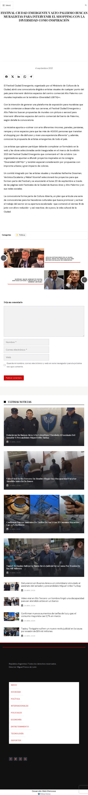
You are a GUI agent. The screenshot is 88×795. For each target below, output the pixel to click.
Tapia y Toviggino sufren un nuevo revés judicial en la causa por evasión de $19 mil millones (43, 567)
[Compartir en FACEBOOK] (6, 76)
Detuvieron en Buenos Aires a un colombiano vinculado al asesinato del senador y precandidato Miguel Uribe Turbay (40, 436)
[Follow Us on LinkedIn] (25, 759)
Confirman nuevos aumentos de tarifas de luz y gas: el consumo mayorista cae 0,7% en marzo (42, 523)
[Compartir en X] (12, 76)
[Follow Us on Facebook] (11, 759)
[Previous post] (3, 258)
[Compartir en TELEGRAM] (30, 76)
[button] (85, 5)
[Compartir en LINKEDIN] (18, 76)
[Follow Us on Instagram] (20, 759)
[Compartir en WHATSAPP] (24, 76)
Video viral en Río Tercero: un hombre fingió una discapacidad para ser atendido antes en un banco (41, 479)
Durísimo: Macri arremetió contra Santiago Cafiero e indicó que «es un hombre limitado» (27, 281)
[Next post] (84, 280)
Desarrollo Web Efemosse (44, 792)
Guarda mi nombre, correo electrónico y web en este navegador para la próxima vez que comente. (44, 365)
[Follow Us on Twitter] (15, 759)
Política (22, 235)
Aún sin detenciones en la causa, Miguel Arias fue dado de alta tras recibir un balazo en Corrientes (60, 259)
